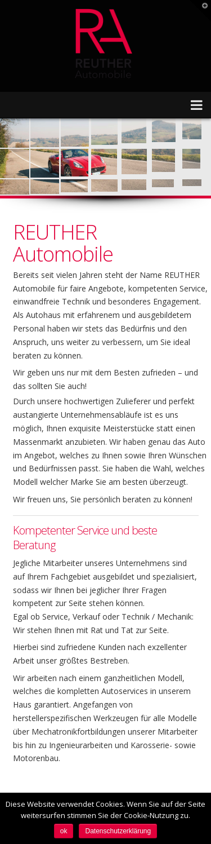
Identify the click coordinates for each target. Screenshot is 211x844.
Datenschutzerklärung (118, 831)
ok (64, 831)
